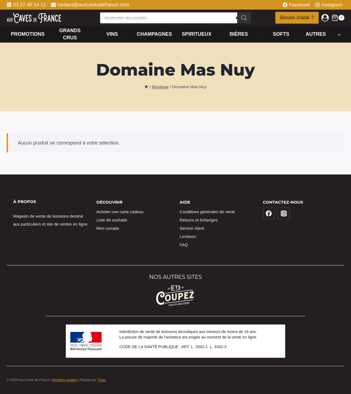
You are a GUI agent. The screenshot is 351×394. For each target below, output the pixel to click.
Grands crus (70, 34)
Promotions (27, 34)
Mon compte (108, 228)
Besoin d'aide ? (297, 17)
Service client (192, 228)
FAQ (184, 244)
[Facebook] (269, 213)
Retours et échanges (198, 220)
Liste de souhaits (112, 220)
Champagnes (154, 34)
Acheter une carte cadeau (120, 211)
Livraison (188, 236)
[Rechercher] (244, 17)
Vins (112, 34)
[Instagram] (284, 213)
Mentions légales (64, 380)
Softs (281, 34)
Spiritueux (196, 34)
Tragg (101, 380)
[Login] (325, 17)
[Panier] (338, 18)
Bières (239, 34)
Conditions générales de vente (207, 211)
